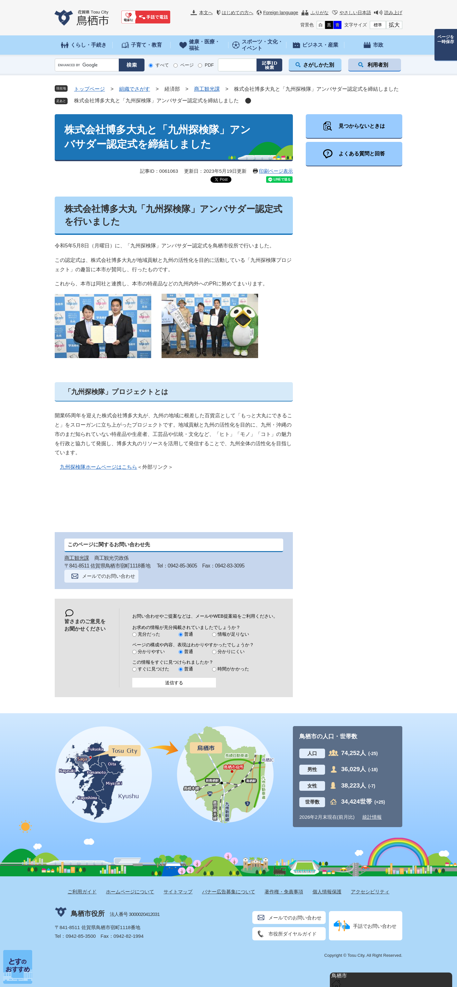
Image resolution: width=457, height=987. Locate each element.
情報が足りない (233, 634)
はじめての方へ (237, 12)
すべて (162, 65)
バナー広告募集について (228, 891)
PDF (209, 65)
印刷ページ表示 (276, 171)
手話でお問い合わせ (374, 926)
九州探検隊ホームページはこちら (98, 467)
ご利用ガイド (82, 891)
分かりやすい (151, 651)
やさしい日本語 (355, 12)
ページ (187, 65)
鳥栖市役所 (88, 913)
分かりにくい (231, 651)
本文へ (206, 12)
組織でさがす (134, 89)
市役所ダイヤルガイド (292, 933)
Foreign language (280, 12)
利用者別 (378, 65)
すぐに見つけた (153, 668)
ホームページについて (130, 891)
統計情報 (372, 817)
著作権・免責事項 (284, 891)
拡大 (394, 25)
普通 (188, 634)
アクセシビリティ (370, 891)
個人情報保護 (326, 891)
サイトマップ (177, 891)
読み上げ (393, 12)
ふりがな (320, 12)
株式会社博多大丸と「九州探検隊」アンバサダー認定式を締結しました (156, 100)
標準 (378, 25)
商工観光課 (207, 89)
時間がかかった (233, 668)
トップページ (89, 89)
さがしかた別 (318, 65)
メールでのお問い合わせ (108, 576)
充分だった (149, 634)
